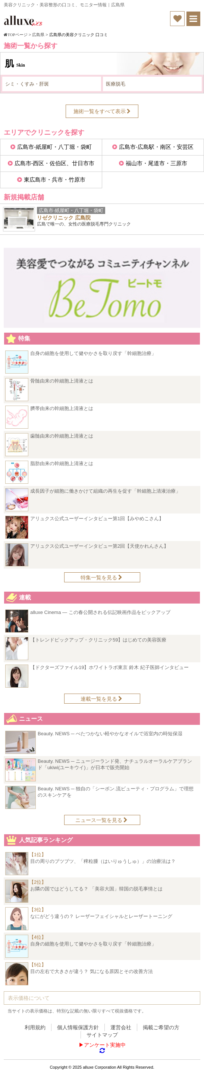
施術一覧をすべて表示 (102, 111)
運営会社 (120, 1027)
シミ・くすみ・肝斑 (27, 84)
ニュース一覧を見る (101, 820)
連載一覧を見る (102, 699)
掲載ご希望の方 (161, 1027)
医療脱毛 (115, 84)
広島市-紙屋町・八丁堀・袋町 (54, 147)
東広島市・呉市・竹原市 (54, 179)
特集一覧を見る (102, 577)
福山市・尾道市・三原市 (156, 163)
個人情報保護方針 (78, 1027)
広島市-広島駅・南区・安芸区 (156, 147)
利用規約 (35, 1027)
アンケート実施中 (105, 1045)
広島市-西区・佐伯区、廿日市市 (55, 163)
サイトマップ (102, 1035)
